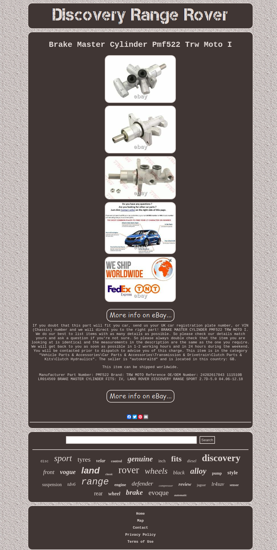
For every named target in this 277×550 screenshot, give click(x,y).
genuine (140, 459)
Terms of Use (140, 542)
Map (140, 521)
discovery (221, 458)
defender (142, 483)
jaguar (201, 485)
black (178, 472)
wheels (156, 470)
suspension (52, 484)
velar (100, 460)
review (185, 484)
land (90, 470)
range (95, 482)
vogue (68, 471)
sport (63, 458)
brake (134, 492)
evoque (158, 492)
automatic (180, 495)
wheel (114, 493)
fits (176, 458)
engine (120, 484)
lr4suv (218, 484)
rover (129, 470)
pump (217, 473)
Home (140, 514)
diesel (191, 461)
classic (109, 474)
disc (45, 461)
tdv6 (71, 484)
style (233, 472)
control (116, 461)
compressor (166, 485)
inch (161, 461)
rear (98, 493)
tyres (84, 459)
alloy (198, 470)
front (49, 472)
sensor (234, 485)
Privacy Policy (140, 535)
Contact (140, 528)
